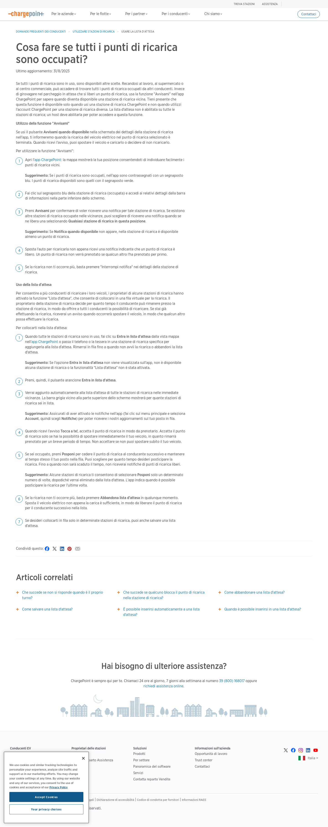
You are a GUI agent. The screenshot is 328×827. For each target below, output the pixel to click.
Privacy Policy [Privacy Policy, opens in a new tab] (58, 787)
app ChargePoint (47, 160)
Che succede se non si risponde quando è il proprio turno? (62, 595)
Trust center (203, 760)
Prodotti (139, 753)
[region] (46, 787)
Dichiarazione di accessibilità (115, 800)
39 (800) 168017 (232, 681)
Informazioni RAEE (194, 800)
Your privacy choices (46, 809)
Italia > (313, 758)
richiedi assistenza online (163, 686)
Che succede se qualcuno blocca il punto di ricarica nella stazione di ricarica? (164, 595)
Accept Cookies (46, 797)
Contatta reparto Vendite (151, 779)
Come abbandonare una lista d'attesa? (254, 592)
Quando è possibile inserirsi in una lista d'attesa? (262, 609)
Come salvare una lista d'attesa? (47, 609)
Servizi (138, 773)
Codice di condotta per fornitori (158, 800)
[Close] (83, 758)
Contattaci (308, 14)
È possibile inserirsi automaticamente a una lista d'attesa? (161, 612)
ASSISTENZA (270, 4)
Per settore (141, 760)
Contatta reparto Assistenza (92, 760)
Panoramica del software (152, 766)
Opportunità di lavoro (211, 753)
